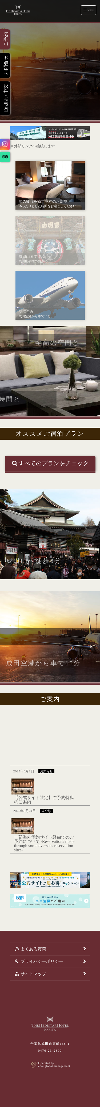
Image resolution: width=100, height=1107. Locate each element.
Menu (88, 10)
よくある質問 (50, 949)
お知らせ (46, 771)
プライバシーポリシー (50, 961)
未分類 (46, 811)
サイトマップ (50, 974)
